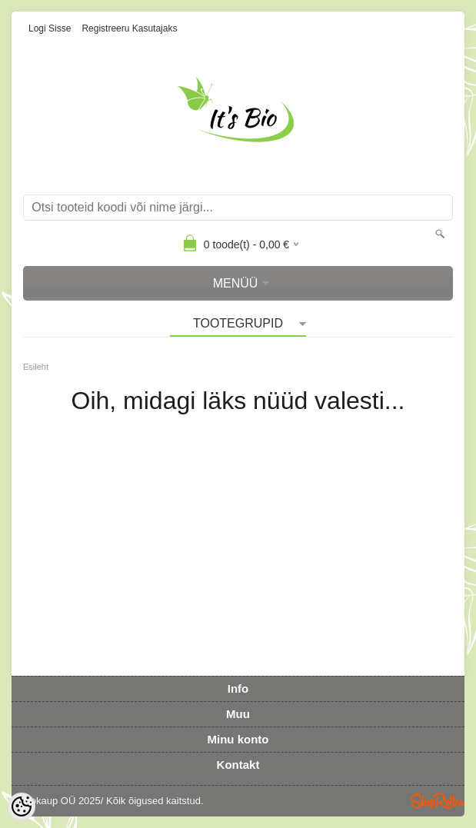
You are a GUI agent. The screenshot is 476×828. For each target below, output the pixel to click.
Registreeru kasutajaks (129, 28)
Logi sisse (49, 28)
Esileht (35, 366)
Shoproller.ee (437, 801)
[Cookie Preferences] (21, 806)
